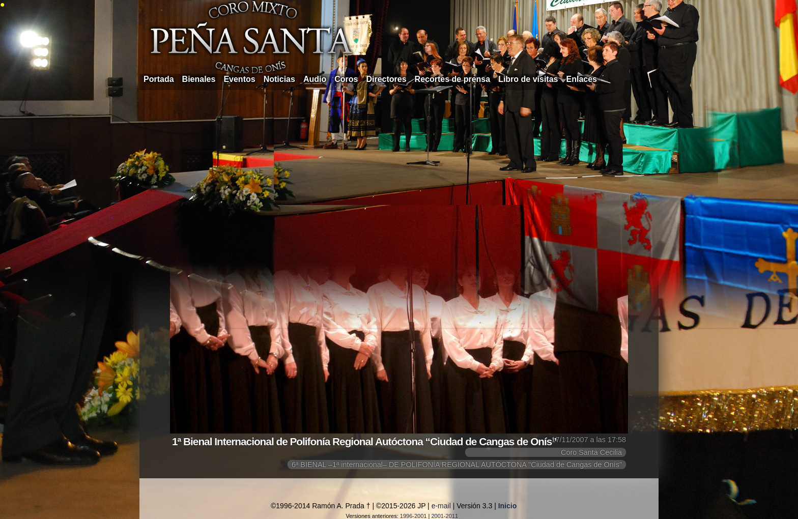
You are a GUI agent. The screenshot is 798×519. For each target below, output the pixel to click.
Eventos (239, 79)
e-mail (441, 506)
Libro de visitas (528, 79)
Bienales (199, 79)
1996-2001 (413, 516)
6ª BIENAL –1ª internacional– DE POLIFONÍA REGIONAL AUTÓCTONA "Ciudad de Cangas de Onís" (457, 464)
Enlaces (581, 79)
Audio (314, 79)
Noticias (279, 79)
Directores (386, 79)
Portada (159, 79)
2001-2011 (444, 516)
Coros (346, 79)
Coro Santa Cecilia (591, 452)
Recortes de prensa (453, 79)
